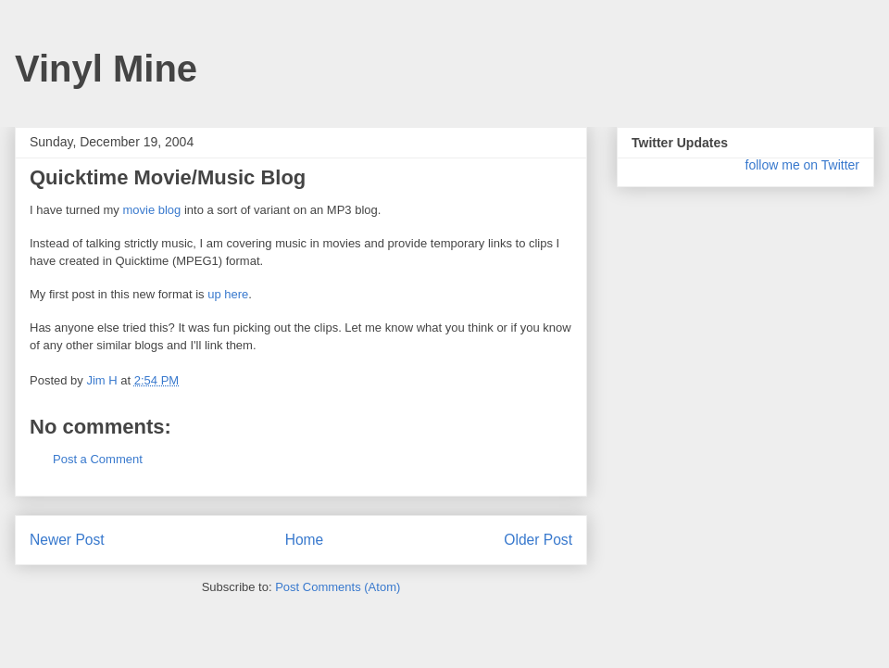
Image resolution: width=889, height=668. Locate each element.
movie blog (151, 210)
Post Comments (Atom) (337, 587)
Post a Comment (98, 459)
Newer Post (67, 540)
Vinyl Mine (106, 68)
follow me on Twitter (802, 165)
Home (304, 540)
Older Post (538, 540)
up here (227, 294)
